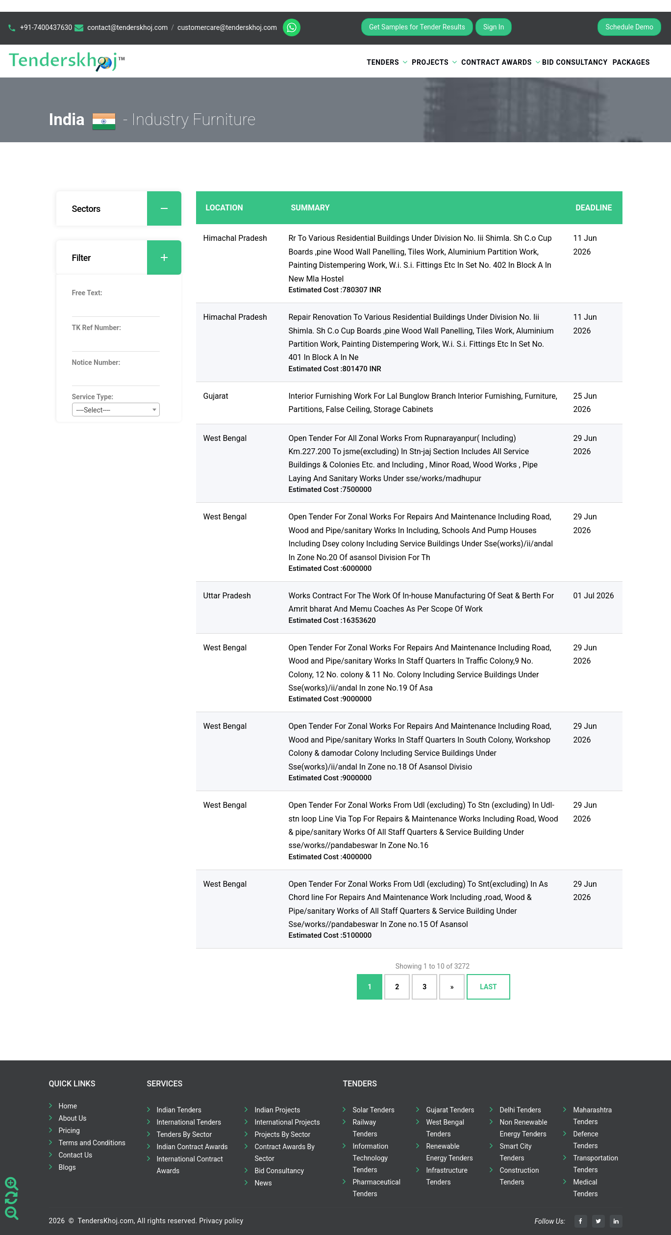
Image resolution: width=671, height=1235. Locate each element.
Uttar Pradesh (227, 595)
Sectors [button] (126, 208)
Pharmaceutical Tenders (376, 1188)
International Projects (287, 1122)
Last (488, 987)
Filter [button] (126, 257)
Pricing (69, 1130)
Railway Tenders (364, 1128)
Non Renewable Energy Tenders (523, 1128)
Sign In (493, 27)
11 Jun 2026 (584, 244)
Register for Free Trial (554, 27)
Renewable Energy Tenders (449, 1152)
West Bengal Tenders (445, 1128)
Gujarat (215, 396)
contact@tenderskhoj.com (127, 27)
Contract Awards (496, 62)
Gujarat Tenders (450, 1110)
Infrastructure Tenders (446, 1176)
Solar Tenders (373, 1110)
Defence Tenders (585, 1140)
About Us (73, 1118)
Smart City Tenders (515, 1152)
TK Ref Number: (96, 328)
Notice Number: (96, 362)
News (263, 1183)
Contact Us (76, 1155)
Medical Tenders (585, 1188)
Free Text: (87, 293)
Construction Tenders (519, 1176)
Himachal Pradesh (235, 238)
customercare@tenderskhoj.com (227, 27)
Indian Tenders (179, 1110)
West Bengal (225, 438)
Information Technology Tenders (370, 1158)
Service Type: (93, 397)
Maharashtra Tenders (592, 1116)
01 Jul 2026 (593, 595)
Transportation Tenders (595, 1164)
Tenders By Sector (184, 1134)
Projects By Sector (282, 1134)
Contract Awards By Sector (284, 1152)
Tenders (383, 62)
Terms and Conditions (92, 1143)
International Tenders (189, 1122)
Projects (430, 62)
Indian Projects (277, 1110)
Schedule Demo (629, 27)
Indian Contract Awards (192, 1147)
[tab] (118, 208)
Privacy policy (221, 1221)
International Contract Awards (190, 1165)
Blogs (67, 1167)
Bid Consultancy (575, 62)
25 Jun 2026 (584, 402)
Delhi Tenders (520, 1110)
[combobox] (116, 409)
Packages (631, 62)
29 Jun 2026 (584, 445)
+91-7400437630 (46, 27)
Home (68, 1106)
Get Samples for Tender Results (417, 27)
